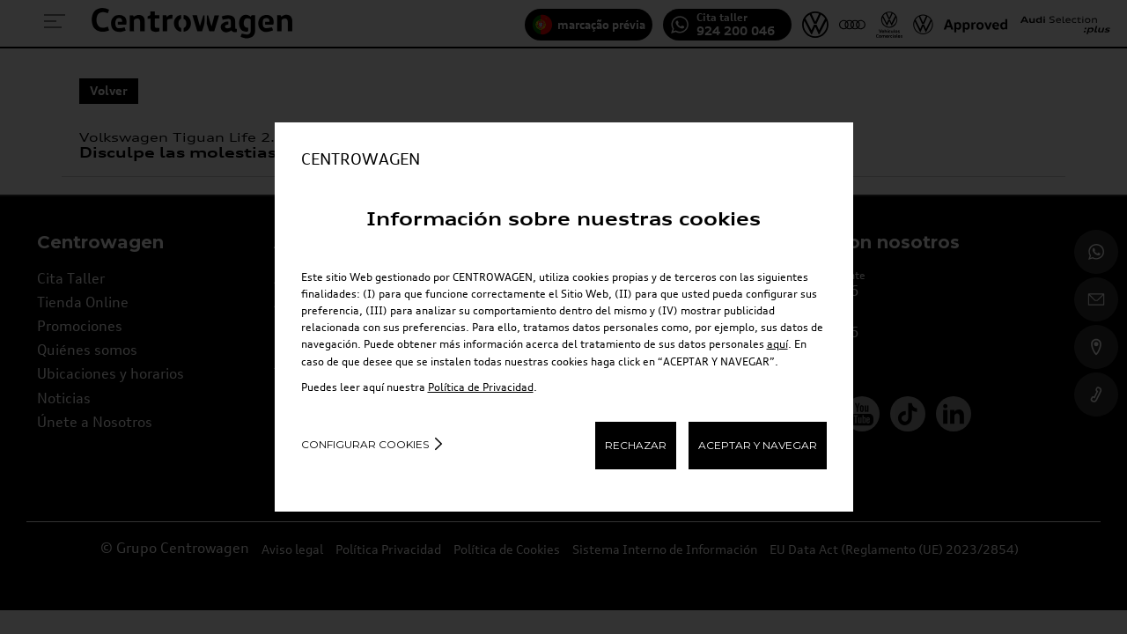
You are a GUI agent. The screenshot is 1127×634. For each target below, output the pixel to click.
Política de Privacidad (481, 387)
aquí (777, 343)
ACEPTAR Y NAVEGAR (757, 445)
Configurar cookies (365, 444)
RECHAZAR (636, 445)
